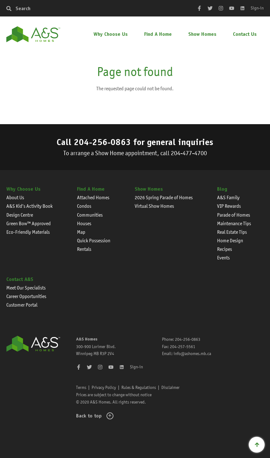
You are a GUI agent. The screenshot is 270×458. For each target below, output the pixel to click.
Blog (222, 189)
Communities (90, 215)
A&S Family (228, 197)
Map (81, 232)
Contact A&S (19, 279)
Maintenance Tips (234, 223)
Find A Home (158, 34)
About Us (15, 197)
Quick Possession (93, 241)
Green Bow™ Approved (28, 223)
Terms (81, 387)
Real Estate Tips (232, 232)
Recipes (224, 249)
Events (223, 258)
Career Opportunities (26, 296)
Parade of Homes (233, 215)
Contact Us (245, 34)
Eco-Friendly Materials (28, 232)
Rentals (84, 249)
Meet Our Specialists (26, 288)
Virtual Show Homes (154, 206)
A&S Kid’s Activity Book (29, 206)
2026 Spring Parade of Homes (164, 197)
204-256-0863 (102, 142)
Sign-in (257, 7)
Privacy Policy (104, 387)
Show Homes (202, 34)
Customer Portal (21, 305)
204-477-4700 (189, 153)
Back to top (89, 416)
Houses (84, 223)
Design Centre (19, 215)
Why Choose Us (110, 34)
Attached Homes (93, 197)
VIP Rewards (229, 206)
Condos (84, 206)
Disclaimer (170, 387)
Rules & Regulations (138, 387)
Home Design (230, 241)
